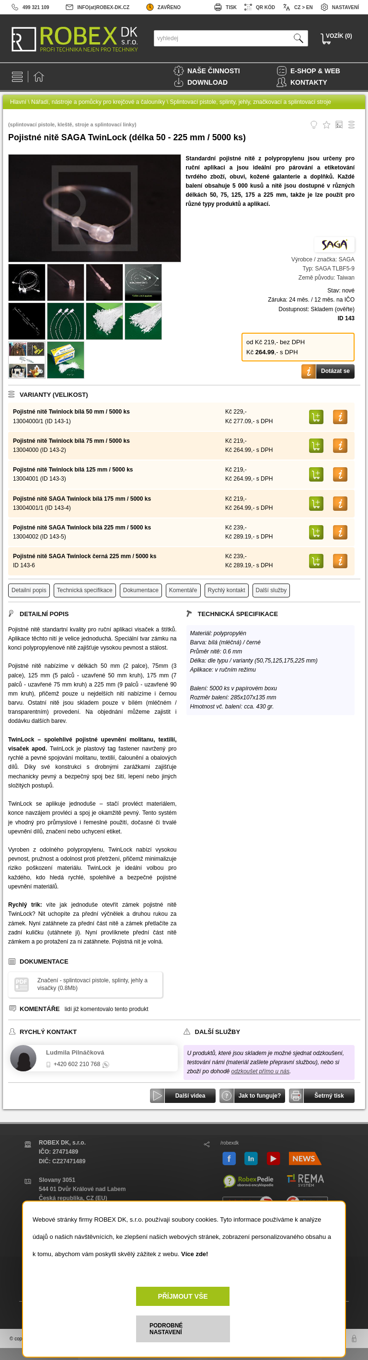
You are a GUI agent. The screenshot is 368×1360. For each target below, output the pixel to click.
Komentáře (183, 590)
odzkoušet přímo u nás (260, 1071)
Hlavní (18, 102)
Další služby (271, 590)
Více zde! (194, 1254)
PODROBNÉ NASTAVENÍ (166, 1329)
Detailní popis (29, 590)
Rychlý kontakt (226, 590)
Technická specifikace (85, 590)
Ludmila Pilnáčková (75, 1052)
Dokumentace (141, 590)
